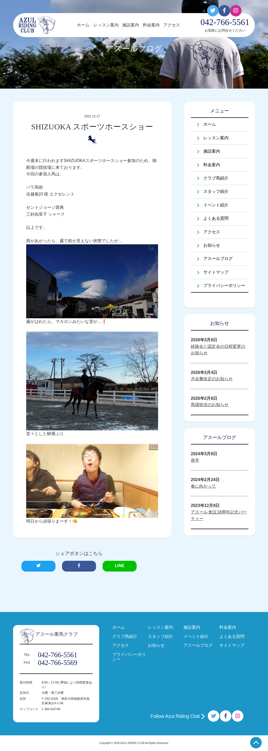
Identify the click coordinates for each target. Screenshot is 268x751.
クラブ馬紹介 (215, 178)
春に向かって (203, 486)
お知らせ (211, 245)
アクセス (171, 25)
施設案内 (130, 25)
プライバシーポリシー (224, 285)
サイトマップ (215, 272)
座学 (195, 460)
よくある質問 (215, 218)
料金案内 (151, 25)
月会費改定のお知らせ (212, 379)
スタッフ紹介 (215, 191)
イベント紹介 (215, 205)
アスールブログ (218, 258)
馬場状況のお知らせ (209, 404)
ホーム (83, 25)
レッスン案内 (106, 25)
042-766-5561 (57, 655)
